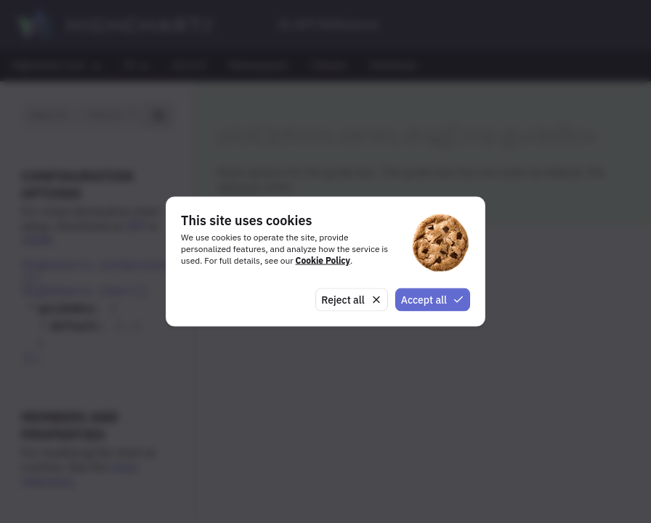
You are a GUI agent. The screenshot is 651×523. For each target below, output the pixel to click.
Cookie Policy (323, 259)
